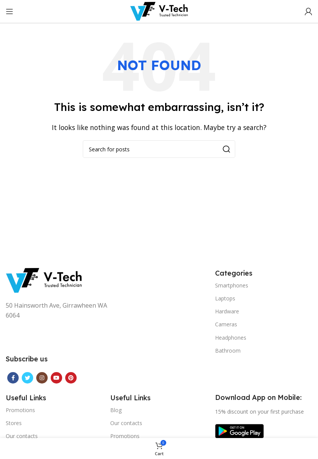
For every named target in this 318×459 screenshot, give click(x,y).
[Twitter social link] (27, 378)
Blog (116, 410)
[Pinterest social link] (71, 378)
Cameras (226, 324)
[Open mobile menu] (9, 11)
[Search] (159, 149)
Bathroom (228, 350)
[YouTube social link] (56, 378)
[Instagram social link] (42, 378)
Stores (14, 423)
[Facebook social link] (13, 378)
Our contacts (22, 436)
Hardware (227, 311)
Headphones (230, 337)
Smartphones (231, 285)
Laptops (225, 298)
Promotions (20, 410)
